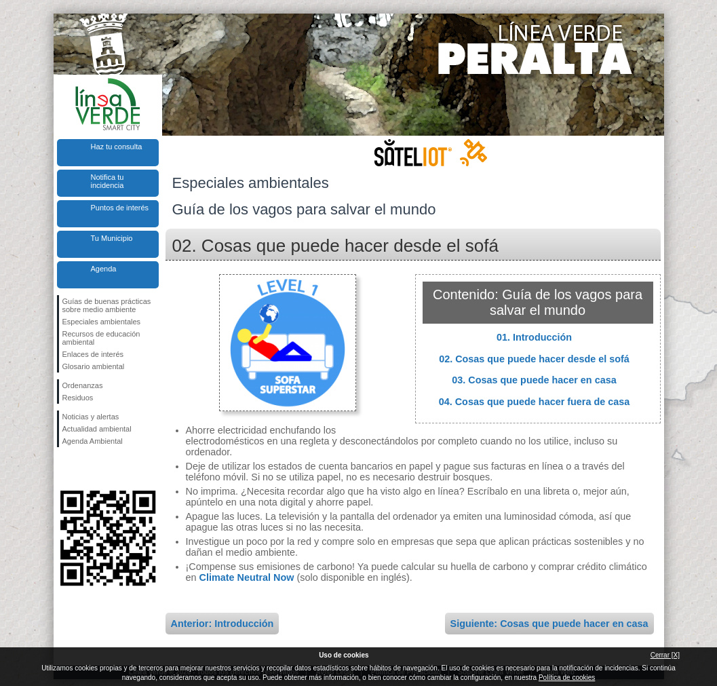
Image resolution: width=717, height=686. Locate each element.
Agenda (104, 269)
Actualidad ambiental (97, 429)
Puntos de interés (120, 208)
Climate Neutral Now (246, 577)
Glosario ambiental (93, 366)
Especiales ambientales (101, 322)
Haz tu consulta (116, 146)
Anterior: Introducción (222, 623)
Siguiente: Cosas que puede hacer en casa (549, 623)
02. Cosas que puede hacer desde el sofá (534, 359)
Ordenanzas (82, 385)
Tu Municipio (112, 238)
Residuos (78, 398)
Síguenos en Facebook (65, 469)
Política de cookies (567, 677)
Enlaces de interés (93, 354)
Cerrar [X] (665, 655)
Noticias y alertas (90, 417)
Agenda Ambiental (92, 441)
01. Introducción (534, 337)
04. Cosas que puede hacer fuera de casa (534, 401)
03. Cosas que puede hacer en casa (534, 380)
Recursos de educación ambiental (101, 338)
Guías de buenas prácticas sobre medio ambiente (106, 305)
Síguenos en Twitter (87, 469)
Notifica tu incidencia (107, 181)
